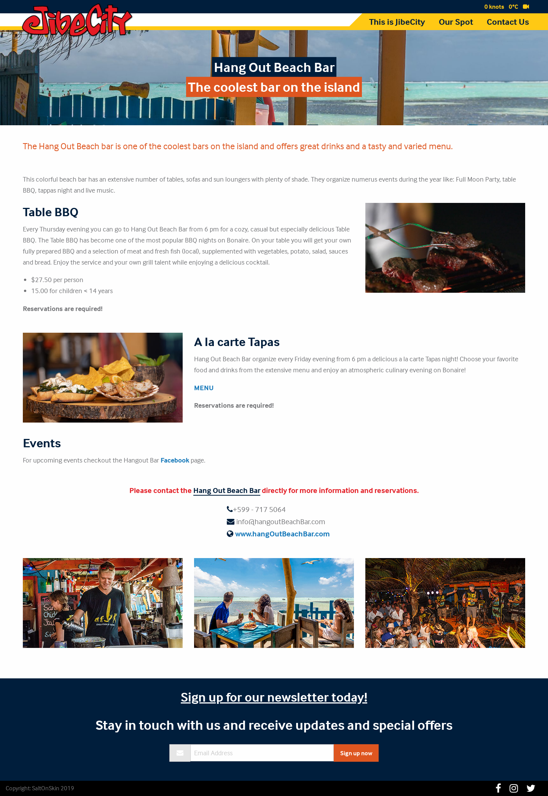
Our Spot (456, 21)
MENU (203, 387)
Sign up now (356, 753)
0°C (513, 6)
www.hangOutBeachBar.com (282, 533)
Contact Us (508, 21)
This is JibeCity (397, 21)
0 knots (494, 6)
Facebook (175, 460)
